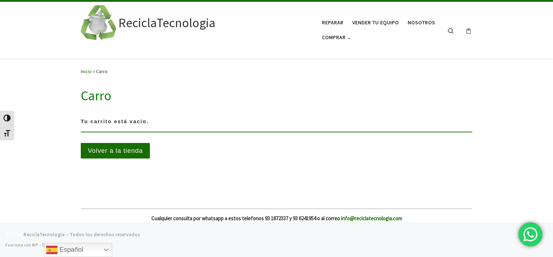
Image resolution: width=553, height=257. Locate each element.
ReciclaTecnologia (44, 235)
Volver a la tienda (115, 150)
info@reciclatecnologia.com (371, 218)
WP (35, 245)
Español (64, 250)
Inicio (86, 71)
